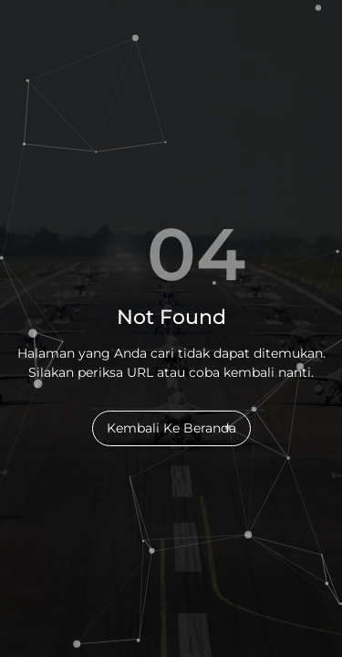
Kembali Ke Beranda (171, 428)
